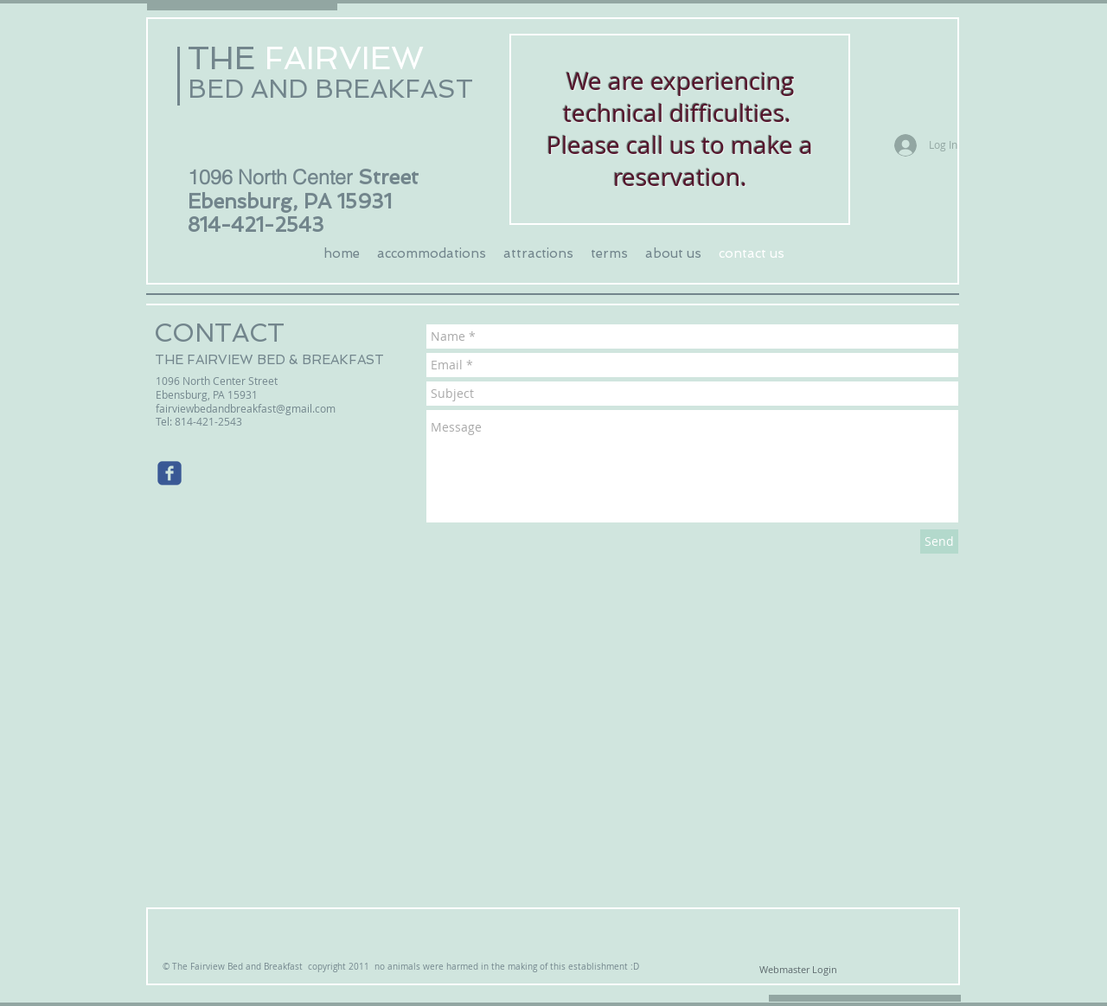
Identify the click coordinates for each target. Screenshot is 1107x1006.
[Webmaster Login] (798, 969)
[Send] (939, 541)
